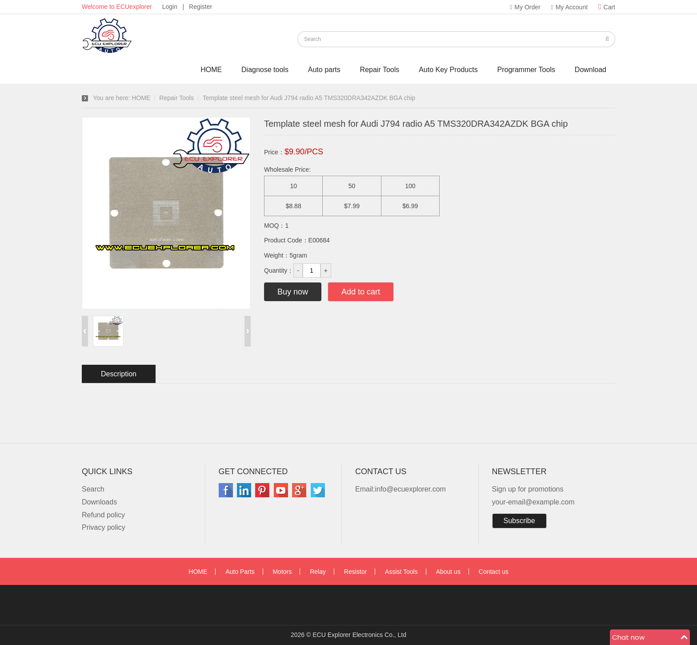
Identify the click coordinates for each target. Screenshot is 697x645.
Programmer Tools (526, 69)
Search (93, 489)
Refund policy (103, 515)
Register (200, 6)
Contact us (494, 571)
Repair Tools (380, 69)
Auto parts (324, 69)
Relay (318, 571)
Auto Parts (239, 571)
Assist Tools (401, 571)
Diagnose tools (264, 69)
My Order (525, 7)
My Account (569, 7)
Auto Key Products (448, 69)
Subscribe (519, 520)
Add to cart (360, 291)
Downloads (99, 502)
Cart (606, 7)
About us (448, 571)
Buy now (292, 291)
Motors (282, 571)
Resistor (355, 571)
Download (590, 69)
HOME (211, 69)
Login (169, 6)
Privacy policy (103, 527)
